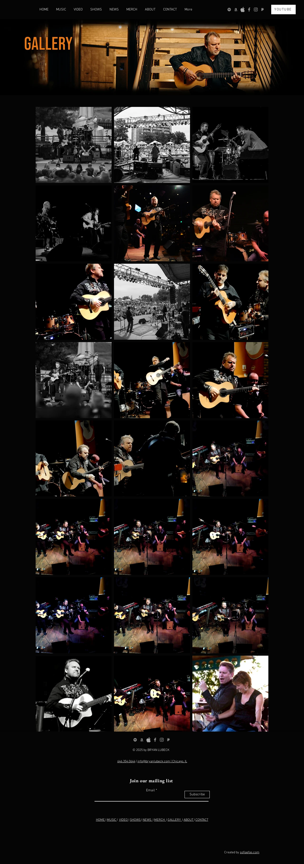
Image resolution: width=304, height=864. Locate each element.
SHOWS (135, 820)
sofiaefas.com (249, 852)
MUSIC (112, 820)
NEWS (148, 820)
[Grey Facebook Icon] (249, 9)
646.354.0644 (126, 761)
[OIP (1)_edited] (262, 9)
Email (150, 790)
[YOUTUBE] (283, 9)
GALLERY (175, 820)
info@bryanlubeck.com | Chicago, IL (162, 761)
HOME (100, 820)
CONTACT (201, 820)
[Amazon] (235, 9)
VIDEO (123, 820)
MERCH (160, 820)
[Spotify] (229, 9)
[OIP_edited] (242, 9)
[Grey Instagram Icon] (255, 9)
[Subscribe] (197, 794)
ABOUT (189, 820)
